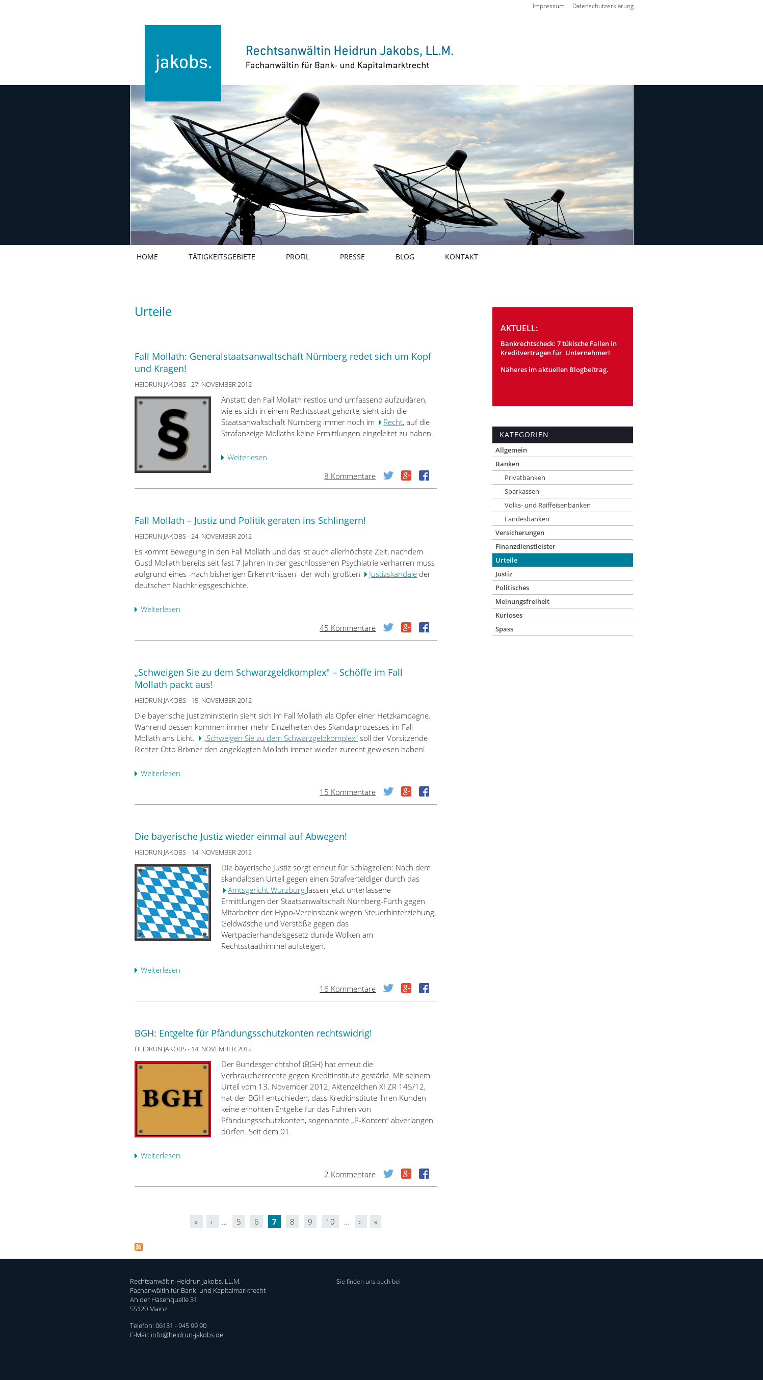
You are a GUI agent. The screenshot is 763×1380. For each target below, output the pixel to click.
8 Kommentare (350, 476)
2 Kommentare (350, 1174)
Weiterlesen (249, 458)
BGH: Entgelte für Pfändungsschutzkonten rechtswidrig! (253, 1033)
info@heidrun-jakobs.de (187, 1334)
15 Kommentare (348, 792)
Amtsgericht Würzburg (267, 890)
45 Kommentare (348, 628)
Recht (393, 422)
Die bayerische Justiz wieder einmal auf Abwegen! (241, 836)
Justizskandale (393, 574)
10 (330, 1221)
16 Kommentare (348, 989)
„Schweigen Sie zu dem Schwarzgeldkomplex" (280, 738)
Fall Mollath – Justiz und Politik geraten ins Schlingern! (250, 520)
